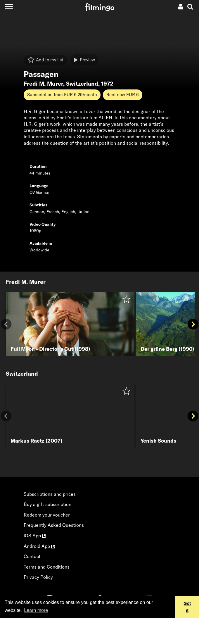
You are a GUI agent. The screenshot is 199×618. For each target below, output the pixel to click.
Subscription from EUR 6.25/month (62, 94)
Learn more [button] (36, 610)
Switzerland (82, 83)
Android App (39, 546)
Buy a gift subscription (47, 504)
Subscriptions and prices (50, 494)
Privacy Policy (38, 577)
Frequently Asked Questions (54, 525)
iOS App (35, 535)
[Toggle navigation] (8, 6)
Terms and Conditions (47, 567)
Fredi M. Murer (43, 83)
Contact (32, 556)
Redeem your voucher (47, 515)
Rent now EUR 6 (122, 94)
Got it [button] (187, 607)
